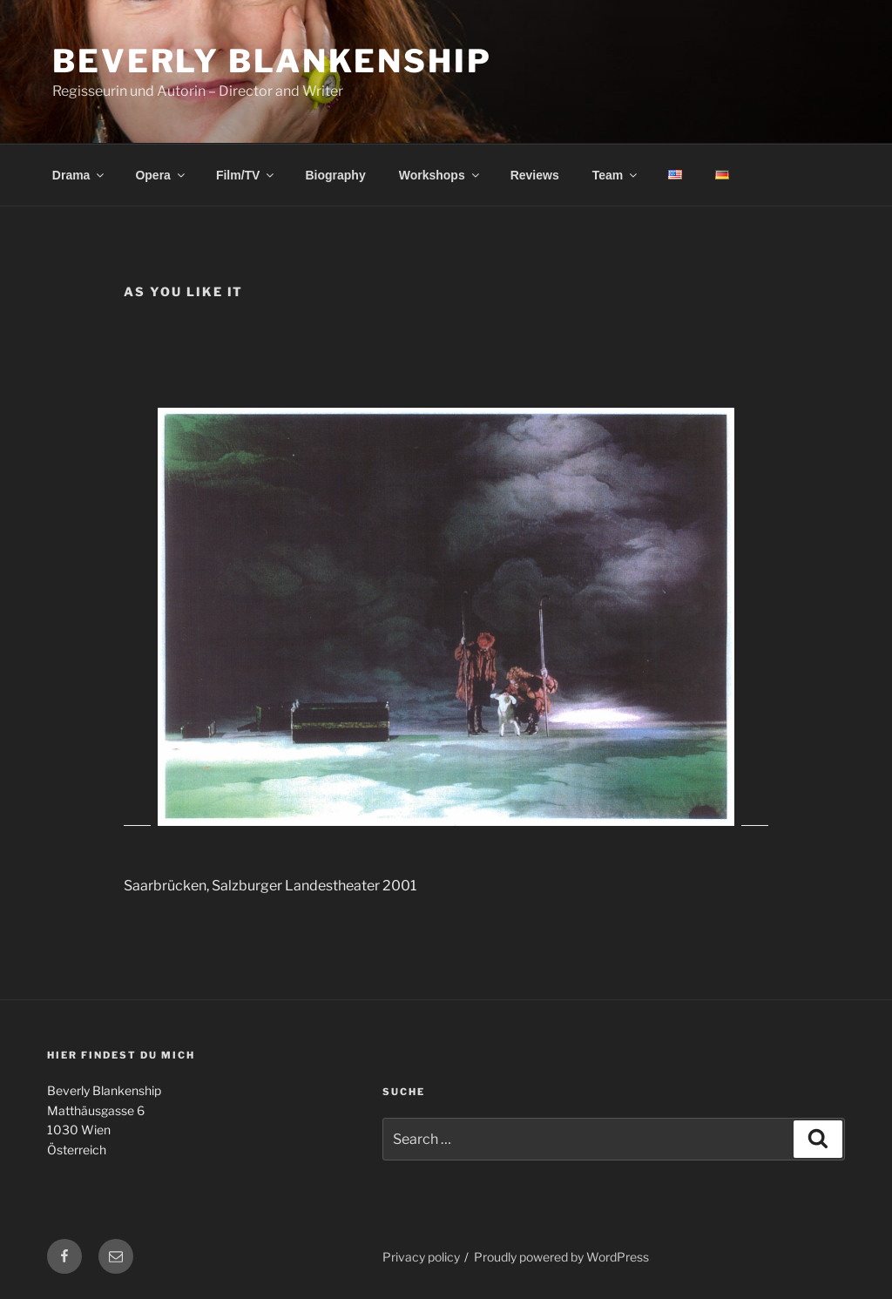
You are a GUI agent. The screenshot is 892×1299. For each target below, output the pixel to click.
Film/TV (246, 175)
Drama (79, 175)
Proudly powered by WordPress (561, 1256)
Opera (160, 175)
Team (616, 175)
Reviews (534, 175)
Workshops (440, 175)
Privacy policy (421, 1256)
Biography (335, 175)
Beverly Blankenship (272, 61)
